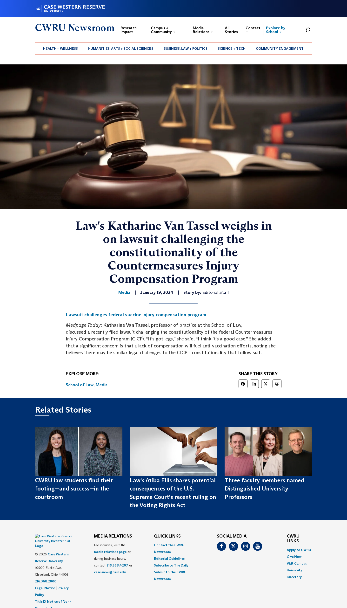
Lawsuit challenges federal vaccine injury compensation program (136, 315)
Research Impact (128, 30)
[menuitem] (60, 48)
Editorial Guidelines (169, 558)
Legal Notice (45, 576)
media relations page (110, 552)
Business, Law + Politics (185, 48)
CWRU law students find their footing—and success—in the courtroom (74, 488)
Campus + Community (163, 30)
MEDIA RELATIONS (113, 536)
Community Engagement (280, 48)
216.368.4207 (117, 565)
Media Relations (203, 30)
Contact (253, 29)
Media (102, 384)
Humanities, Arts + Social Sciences (120, 48)
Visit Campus (297, 563)
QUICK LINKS (167, 536)
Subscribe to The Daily (171, 565)
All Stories (231, 30)
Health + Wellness (60, 48)
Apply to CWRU (299, 550)
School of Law (79, 384)
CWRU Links (293, 539)
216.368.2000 (45, 569)
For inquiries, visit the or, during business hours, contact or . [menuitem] (113, 558)
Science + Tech (232, 48)
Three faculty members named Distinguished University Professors (264, 488)
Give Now (294, 556)
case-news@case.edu (110, 572)
